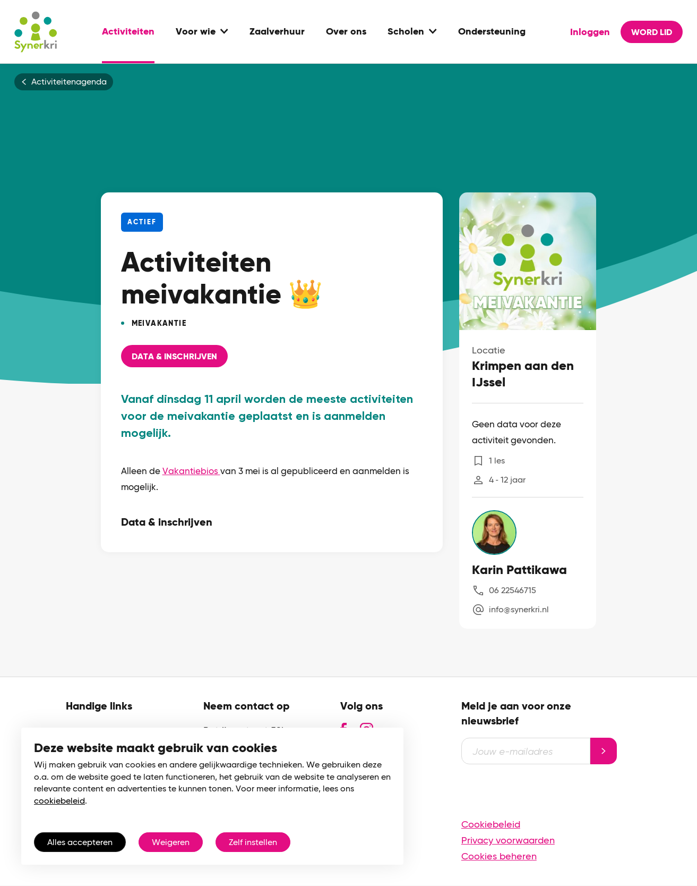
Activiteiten (128, 32)
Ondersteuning (492, 32)
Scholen (406, 32)
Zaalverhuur (277, 32)
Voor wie (196, 32)
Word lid (651, 32)
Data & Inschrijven (174, 356)
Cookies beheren (499, 856)
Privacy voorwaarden (508, 840)
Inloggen (590, 32)
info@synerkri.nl (519, 609)
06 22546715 (512, 590)
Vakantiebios (191, 471)
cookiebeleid (59, 801)
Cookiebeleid (490, 824)
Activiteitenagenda (69, 82)
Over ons (346, 32)
